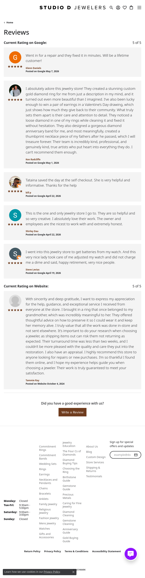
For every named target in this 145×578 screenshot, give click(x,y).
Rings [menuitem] (42, 469)
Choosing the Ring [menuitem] (71, 470)
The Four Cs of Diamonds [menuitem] (72, 452)
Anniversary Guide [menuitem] (70, 530)
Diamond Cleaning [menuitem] (68, 513)
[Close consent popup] (73, 572)
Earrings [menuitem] (44, 474)
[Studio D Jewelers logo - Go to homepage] (72, 7)
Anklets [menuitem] (44, 499)
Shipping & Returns (93, 469)
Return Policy (32, 551)
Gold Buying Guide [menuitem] (70, 539)
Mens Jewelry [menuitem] (47, 523)
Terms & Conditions (77, 551)
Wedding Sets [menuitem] (47, 464)
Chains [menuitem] (43, 488)
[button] (111, 7)
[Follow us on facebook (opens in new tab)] (113, 477)
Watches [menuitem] (44, 528)
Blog (89, 452)
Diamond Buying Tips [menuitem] (70, 461)
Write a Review (72, 412)
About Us (92, 446)
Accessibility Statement (106, 551)
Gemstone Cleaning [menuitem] (69, 522)
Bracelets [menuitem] (45, 493)
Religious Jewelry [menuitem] (45, 511)
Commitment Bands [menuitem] (47, 456)
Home (9, 22)
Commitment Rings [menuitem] (47, 448)
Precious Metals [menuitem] (68, 496)
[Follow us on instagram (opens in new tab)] (122, 477)
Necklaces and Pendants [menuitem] (48, 481)
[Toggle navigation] (139, 7)
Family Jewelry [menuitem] (48, 504)
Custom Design (96, 457)
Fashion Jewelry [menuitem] (49, 518)
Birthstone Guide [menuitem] (69, 478)
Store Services (95, 462)
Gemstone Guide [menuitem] (69, 487)
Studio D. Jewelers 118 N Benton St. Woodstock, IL (16, 478)
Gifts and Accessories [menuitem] (46, 535)
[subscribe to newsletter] (136, 454)
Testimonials (94, 476)
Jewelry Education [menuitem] (69, 444)
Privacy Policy (52, 551)
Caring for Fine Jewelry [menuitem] (72, 504)
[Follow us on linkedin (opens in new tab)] (131, 477)
